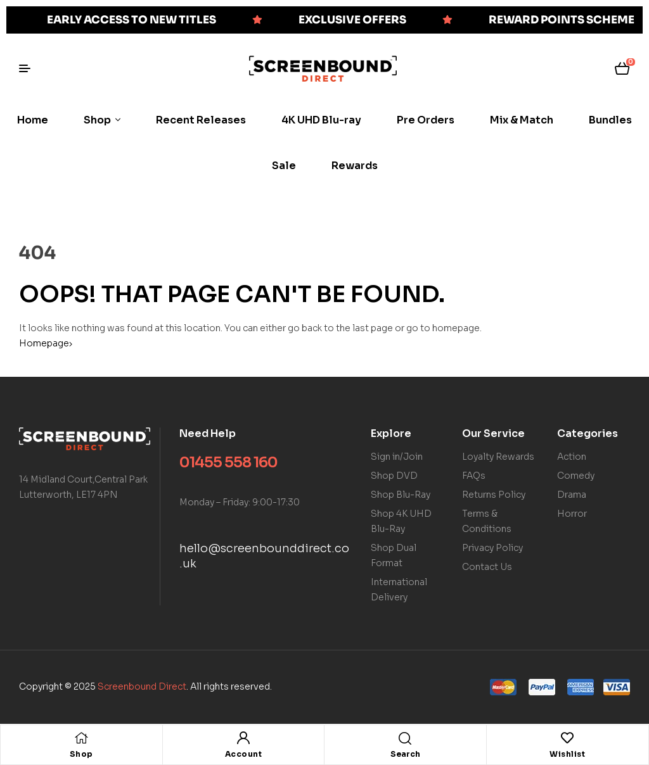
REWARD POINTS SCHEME (561, 20)
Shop (81, 754)
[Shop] (81, 737)
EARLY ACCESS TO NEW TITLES (131, 20)
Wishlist (567, 754)
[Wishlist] (567, 737)
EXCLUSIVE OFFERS (352, 20)
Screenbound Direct (142, 686)
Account (243, 754)
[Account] (243, 737)
